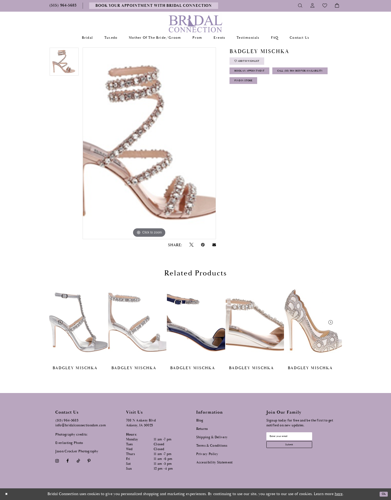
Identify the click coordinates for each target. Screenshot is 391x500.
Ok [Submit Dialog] (382, 494)
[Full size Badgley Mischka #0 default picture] (149, 143)
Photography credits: (71, 434)
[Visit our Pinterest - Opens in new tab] (89, 460)
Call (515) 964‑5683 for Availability (269, 91)
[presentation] (78, 322)
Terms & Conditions (211, 445)
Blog (199, 420)
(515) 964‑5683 (67, 420)
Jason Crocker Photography (77, 451)
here (338, 493)
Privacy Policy (207, 454)
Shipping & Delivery (212, 437)
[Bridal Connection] (195, 23)
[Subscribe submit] (298, 449)
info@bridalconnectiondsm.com (80, 425)
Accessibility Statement (214, 462)
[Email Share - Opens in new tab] (214, 245)
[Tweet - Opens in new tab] (191, 245)
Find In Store (249, 104)
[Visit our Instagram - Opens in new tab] (57, 460)
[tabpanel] (64, 63)
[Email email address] (298, 437)
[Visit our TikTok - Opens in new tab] (78, 460)
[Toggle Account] (312, 5)
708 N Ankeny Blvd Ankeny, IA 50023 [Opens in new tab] (141, 423)
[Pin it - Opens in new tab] (203, 245)
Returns (202, 429)
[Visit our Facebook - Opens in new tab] (67, 460)
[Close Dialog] (7, 494)
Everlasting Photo (69, 443)
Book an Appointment (258, 77)
